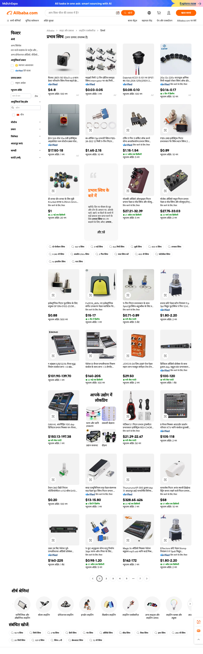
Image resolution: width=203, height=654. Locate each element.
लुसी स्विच (136, 246)
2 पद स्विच (53, 633)
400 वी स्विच (142, 254)
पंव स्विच (88, 633)
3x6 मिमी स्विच (116, 246)
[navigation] (26, 305)
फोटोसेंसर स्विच (162, 254)
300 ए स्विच (155, 246)
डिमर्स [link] (102, 30)
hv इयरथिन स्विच (57, 261)
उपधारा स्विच (174, 246)
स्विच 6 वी (56, 640)
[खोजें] (128, 13)
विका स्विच (142, 633)
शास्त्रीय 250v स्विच (80, 254)
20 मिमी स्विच (18, 640)
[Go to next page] (147, 578)
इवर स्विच (160, 633)
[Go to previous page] (93, 578)
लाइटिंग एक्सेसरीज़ (87, 30)
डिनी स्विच (70, 633)
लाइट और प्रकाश (66, 30)
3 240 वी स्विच (56, 254)
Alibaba (50, 30)
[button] (118, 13)
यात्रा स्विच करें (122, 254)
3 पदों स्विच (97, 246)
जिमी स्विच (35, 633)
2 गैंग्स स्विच (102, 254)
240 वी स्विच (178, 633)
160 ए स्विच (77, 246)
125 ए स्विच (38, 640)
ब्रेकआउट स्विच (75, 640)
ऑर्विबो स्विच (106, 633)
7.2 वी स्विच (95, 640)
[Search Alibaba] (80, 13)
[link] (198, 622)
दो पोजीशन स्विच (57, 246)
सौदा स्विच (124, 633)
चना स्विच (77, 261)
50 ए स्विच (17, 633)
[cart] (159, 13)
